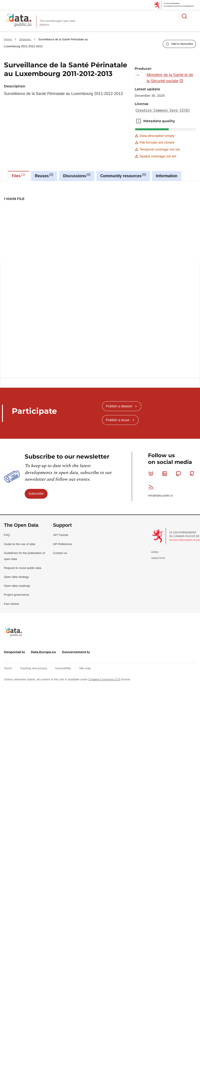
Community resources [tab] (123, 175)
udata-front (158, 558)
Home (8, 39)
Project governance (16, 594)
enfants (88, 214)
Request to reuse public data (22, 568)
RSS (152, 487)
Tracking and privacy (34, 668)
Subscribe (36, 493)
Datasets (25, 39)
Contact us (60, 553)
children (73, 214)
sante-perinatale (155, 214)
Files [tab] (18, 175)
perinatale (119, 214)
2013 (34, 214)
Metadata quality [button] (138, 121)
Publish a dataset (119, 406)
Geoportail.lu (14, 652)
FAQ (7, 535)
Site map (85, 668)
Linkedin (166, 473)
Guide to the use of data (19, 544)
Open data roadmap (17, 585)
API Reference (62, 544)
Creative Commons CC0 (104, 679)
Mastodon (179, 473)
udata (154, 552)
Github (193, 473)
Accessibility (63, 668)
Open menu (194, 16)
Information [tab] (166, 176)
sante (135, 214)
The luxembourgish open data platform (57, 22)
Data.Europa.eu (43, 652)
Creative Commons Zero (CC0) (163, 110)
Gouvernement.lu (76, 652)
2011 (9, 214)
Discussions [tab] (77, 175)
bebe (58, 214)
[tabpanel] (100, 272)
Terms (8, 668)
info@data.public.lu (160, 495)
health (103, 214)
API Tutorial (60, 535)
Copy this (190, 315)
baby (46, 214)
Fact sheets (11, 603)
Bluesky (152, 473)
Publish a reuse (117, 420)
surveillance (179, 214)
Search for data (184, 16)
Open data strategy (16, 577)
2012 (21, 214)
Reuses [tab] (44, 175)
